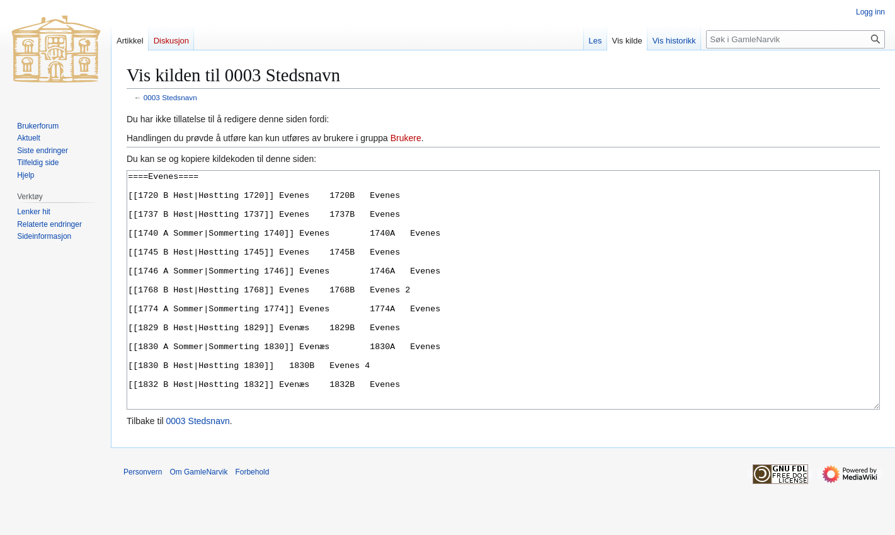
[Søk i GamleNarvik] (795, 39)
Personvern (142, 519)
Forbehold (252, 519)
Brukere (405, 138)
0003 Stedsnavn (170, 97)
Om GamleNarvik (198, 519)
